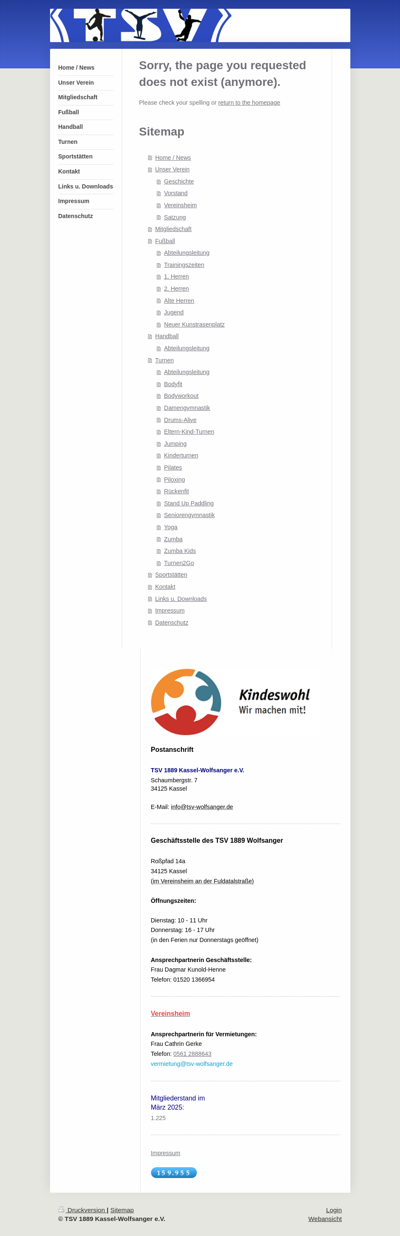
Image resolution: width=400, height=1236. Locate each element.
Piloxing (174, 479)
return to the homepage (249, 102)
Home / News (173, 157)
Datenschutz (171, 622)
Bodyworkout (181, 395)
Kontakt (165, 586)
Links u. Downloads (181, 598)
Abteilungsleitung (186, 252)
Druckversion (82, 1209)
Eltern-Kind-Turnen (189, 431)
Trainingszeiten (184, 264)
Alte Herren (179, 300)
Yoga (170, 527)
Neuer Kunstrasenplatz (194, 324)
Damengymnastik (187, 407)
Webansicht (325, 1218)
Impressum (170, 610)
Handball (167, 336)
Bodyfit (173, 384)
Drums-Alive (180, 420)
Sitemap (121, 1209)
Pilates (173, 467)
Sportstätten (171, 574)
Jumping (175, 443)
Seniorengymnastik (189, 515)
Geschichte (179, 181)
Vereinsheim (180, 205)
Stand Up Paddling (189, 503)
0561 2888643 (192, 1053)
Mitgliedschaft (173, 229)
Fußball (165, 241)
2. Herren (176, 288)
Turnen (164, 360)
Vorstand (175, 193)
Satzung (175, 217)
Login (334, 1209)
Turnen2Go (179, 563)
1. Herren (176, 276)
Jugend (174, 312)
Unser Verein (172, 169)
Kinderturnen (181, 455)
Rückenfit (176, 491)
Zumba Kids (180, 551)
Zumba (173, 539)
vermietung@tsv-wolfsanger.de (192, 1063)
